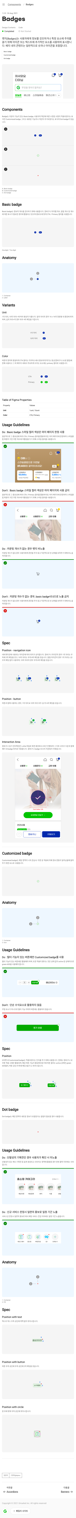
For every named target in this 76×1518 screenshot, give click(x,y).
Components (14, 4)
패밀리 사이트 (20, 1511)
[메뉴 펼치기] (4, 4)
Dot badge (7, 58)
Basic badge (7, 51)
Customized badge (9, 55)
